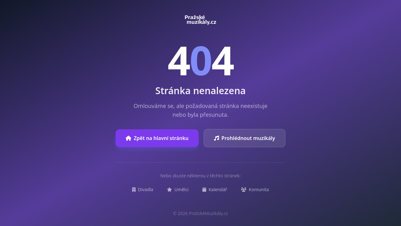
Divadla (143, 189)
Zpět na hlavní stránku (157, 138)
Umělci (178, 189)
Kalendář (214, 189)
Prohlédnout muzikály (244, 138)
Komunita (255, 189)
